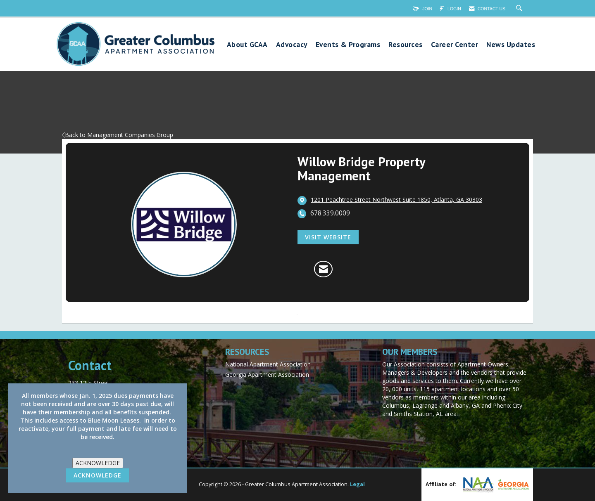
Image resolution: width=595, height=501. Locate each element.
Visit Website (328, 237)
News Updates (510, 44)
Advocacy (291, 44)
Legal (357, 484)
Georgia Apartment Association (267, 374)
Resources (405, 44)
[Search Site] (520, 9)
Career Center (454, 44)
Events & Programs (348, 44)
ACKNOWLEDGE (98, 463)
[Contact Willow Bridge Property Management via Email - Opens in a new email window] (323, 269)
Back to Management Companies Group (117, 135)
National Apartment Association (268, 364)
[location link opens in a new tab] (396, 200)
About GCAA (247, 44)
